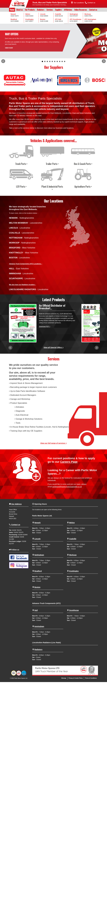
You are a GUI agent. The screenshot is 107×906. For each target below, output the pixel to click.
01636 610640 (23, 535)
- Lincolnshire (19, 228)
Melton (72, 523)
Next (104, 61)
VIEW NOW (9, 48)
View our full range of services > (53, 443)
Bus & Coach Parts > (83, 163)
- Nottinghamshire (21, 218)
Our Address (16, 504)
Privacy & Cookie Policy (76, 678)
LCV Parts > (21, 186)
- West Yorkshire (22, 248)
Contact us (93, 9)
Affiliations (68, 9)
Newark (37, 523)
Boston (37, 587)
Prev (3, 61)
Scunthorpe (74, 610)
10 (64, 61)
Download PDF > (44, 326)
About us (19, 9)
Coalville (72, 539)
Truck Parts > (21, 163)
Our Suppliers (53, 67)
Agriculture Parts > (83, 186)
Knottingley (74, 571)
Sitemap (63, 678)
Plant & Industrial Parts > (52, 188)
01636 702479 (16, 530)
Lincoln (37, 539)
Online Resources (80, 9)
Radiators (40, 9)
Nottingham (39, 555)
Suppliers (58, 9)
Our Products (30, 9)
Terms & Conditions (91, 678)
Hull (36, 610)
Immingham (39, 626)
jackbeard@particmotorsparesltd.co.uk (67, 487)
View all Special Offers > (54, 347)
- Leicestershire (25, 223)
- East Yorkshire (19, 269)
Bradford (38, 571)
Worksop (73, 555)
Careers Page (69, 461)
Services (49, 9)
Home (12, 9)
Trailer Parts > (52, 163)
